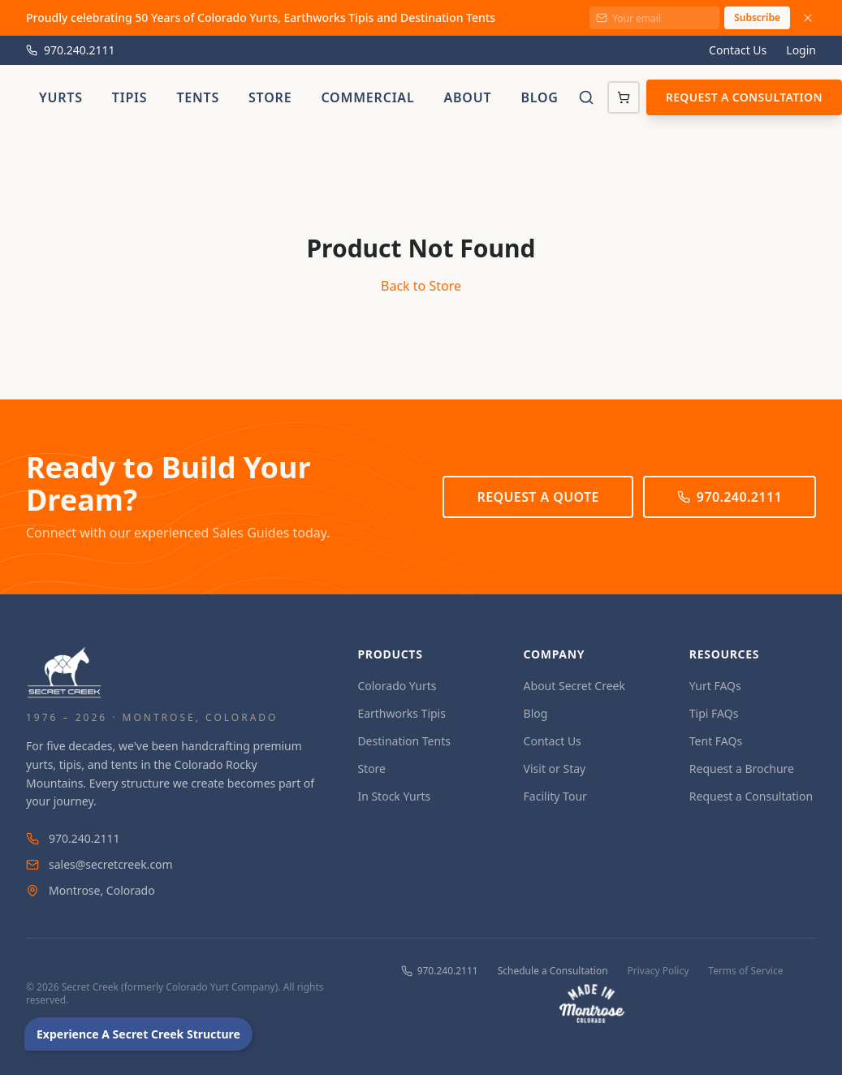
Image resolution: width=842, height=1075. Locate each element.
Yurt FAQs (715, 685)
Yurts (61, 97)
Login (801, 50)
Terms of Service (745, 971)
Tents (197, 97)
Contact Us (737, 50)
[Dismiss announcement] (808, 18)
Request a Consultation (744, 97)
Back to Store (421, 286)
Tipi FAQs (714, 713)
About (467, 97)
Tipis (130, 97)
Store (269, 97)
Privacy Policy (658, 971)
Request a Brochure (741, 768)
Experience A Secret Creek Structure (138, 1034)
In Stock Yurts (393, 796)
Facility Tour (555, 796)
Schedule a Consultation (553, 971)
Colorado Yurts (396, 685)
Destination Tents (404, 741)
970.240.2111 (70, 50)
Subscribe (757, 17)
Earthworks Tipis (401, 713)
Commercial (367, 97)
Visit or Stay (555, 768)
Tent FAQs (715, 741)
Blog (539, 97)
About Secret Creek (574, 685)
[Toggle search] (586, 97)
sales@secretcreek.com (99, 864)
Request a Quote (537, 497)
